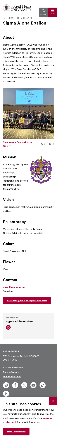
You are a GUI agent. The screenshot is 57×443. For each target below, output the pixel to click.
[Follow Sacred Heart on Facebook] (15, 385)
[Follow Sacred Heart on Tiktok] (42, 385)
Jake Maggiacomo (14, 287)
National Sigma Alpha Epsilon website (27, 300)
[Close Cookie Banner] (53, 401)
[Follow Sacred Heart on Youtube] (33, 385)
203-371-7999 (10, 359)
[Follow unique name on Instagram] (8, 327)
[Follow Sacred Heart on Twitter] (24, 385)
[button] (52, 12)
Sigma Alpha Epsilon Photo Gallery (17, 144)
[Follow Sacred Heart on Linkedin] (6, 393)
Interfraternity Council (18, 18)
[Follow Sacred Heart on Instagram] (6, 385)
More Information (16, 431)
